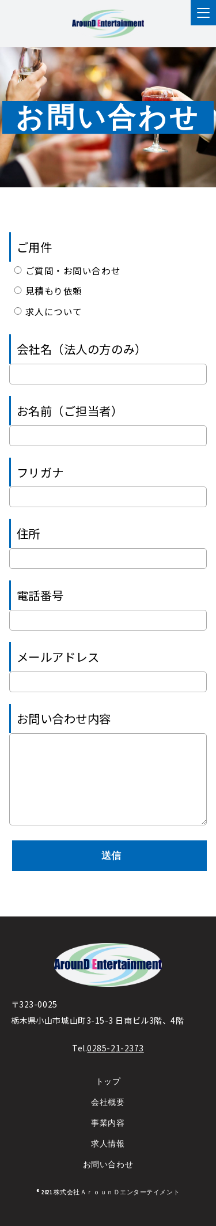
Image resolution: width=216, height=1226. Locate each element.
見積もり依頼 (47, 290)
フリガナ (40, 472)
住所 (28, 533)
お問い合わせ (108, 1167)
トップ (108, 1084)
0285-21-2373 (115, 1050)
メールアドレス (58, 656)
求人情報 (107, 1146)
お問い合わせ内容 (64, 718)
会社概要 (107, 1105)
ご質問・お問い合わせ (66, 270)
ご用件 (34, 246)
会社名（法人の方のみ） (82, 348)
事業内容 (107, 1126)
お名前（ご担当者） (70, 410)
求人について (47, 311)
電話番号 (40, 594)
